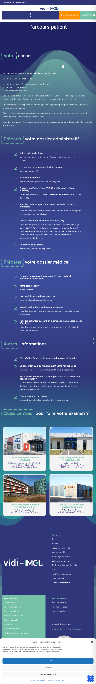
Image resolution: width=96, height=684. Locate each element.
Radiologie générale (61, 580)
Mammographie (59, 584)
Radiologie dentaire (61, 589)
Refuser (48, 668)
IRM (53, 571)
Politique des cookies (37, 680)
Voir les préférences (48, 674)
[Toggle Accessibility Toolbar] (90, 678)
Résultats (88, 15)
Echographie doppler (61, 593)
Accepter (48, 661)
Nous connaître (59, 634)
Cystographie (58, 610)
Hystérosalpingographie (63, 606)
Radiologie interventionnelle (64, 597)
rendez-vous (69, 15)
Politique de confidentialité (55, 680)
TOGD (54, 602)
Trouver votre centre (13, 634)
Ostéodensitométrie (61, 615)
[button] (92, 642)
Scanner (55, 575)
